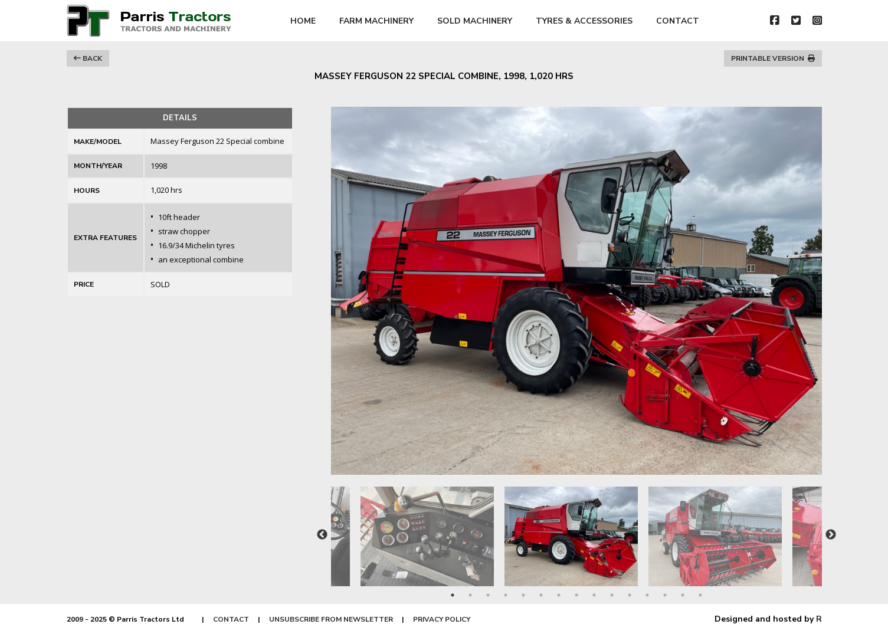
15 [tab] (700, 595)
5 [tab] (523, 595)
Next (831, 535)
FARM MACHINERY (376, 21)
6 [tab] (541, 595)
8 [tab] (576, 595)
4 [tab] (506, 595)
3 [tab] (488, 595)
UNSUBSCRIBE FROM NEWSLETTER (331, 619)
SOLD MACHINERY (474, 21)
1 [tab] (452, 595)
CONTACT (677, 21)
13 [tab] (665, 595)
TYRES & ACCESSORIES (584, 21)
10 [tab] (612, 595)
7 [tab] (559, 595)
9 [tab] (594, 595)
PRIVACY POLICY (441, 619)
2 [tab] (470, 595)
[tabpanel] (576, 530)
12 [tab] (647, 595)
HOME (303, 21)
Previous (322, 535)
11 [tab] (629, 595)
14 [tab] (683, 595)
